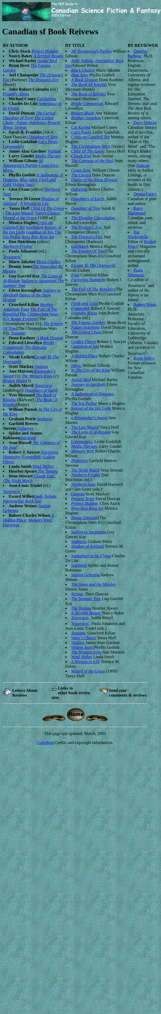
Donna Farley (145, 194)
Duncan (143, 165)
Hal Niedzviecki (138, 234)
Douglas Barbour (137, 53)
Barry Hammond (137, 210)
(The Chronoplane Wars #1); (31, 314)
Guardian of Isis (39, 232)
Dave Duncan (145, 122)
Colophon (45, 742)
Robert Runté (144, 304)
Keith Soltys (144, 358)
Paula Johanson (136, 272)
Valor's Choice (47, 213)
